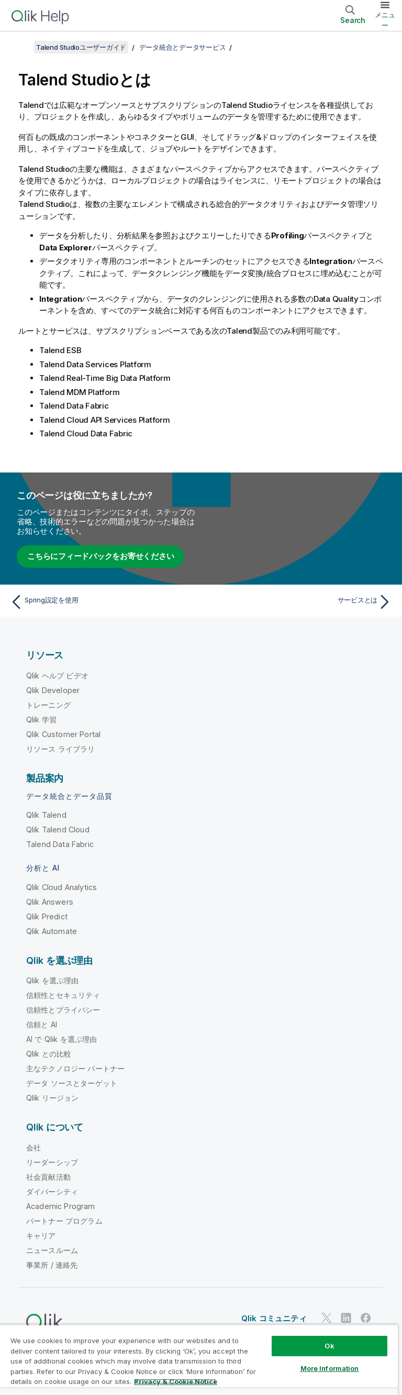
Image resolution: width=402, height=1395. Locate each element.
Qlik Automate (51, 931)
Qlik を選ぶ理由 (52, 980)
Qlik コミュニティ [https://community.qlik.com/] (274, 1318)
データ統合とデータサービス (182, 47)
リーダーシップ (52, 1162)
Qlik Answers (49, 901)
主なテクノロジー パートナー (75, 1068)
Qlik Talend (46, 814)
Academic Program (60, 1206)
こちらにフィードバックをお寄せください (100, 556)
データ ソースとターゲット (71, 1083)
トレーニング (48, 704)
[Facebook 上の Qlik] (366, 1318)
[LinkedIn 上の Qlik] (346, 1318)
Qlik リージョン (52, 1097)
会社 (33, 1147)
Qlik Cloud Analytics (61, 887)
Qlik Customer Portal (63, 734)
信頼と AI (41, 1024)
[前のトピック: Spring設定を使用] (102, 602)
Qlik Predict (47, 916)
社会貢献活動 (48, 1176)
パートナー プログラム (64, 1220)
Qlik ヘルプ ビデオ (57, 675)
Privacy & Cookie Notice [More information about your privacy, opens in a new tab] (175, 1381)
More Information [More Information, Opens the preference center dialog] (329, 1368)
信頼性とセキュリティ (63, 995)
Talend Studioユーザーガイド (81, 47)
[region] (199, 1359)
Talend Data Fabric (60, 844)
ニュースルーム (52, 1250)
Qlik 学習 (41, 719)
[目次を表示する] (21, 47)
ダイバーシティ (52, 1191)
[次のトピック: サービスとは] (299, 602)
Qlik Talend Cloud (58, 829)
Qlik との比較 (48, 1053)
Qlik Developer (53, 690)
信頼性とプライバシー (63, 1009)
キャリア (41, 1235)
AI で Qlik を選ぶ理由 (61, 1039)
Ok (329, 1346)
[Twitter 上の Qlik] (326, 1318)
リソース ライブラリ (60, 748)
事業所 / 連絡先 (51, 1264)
